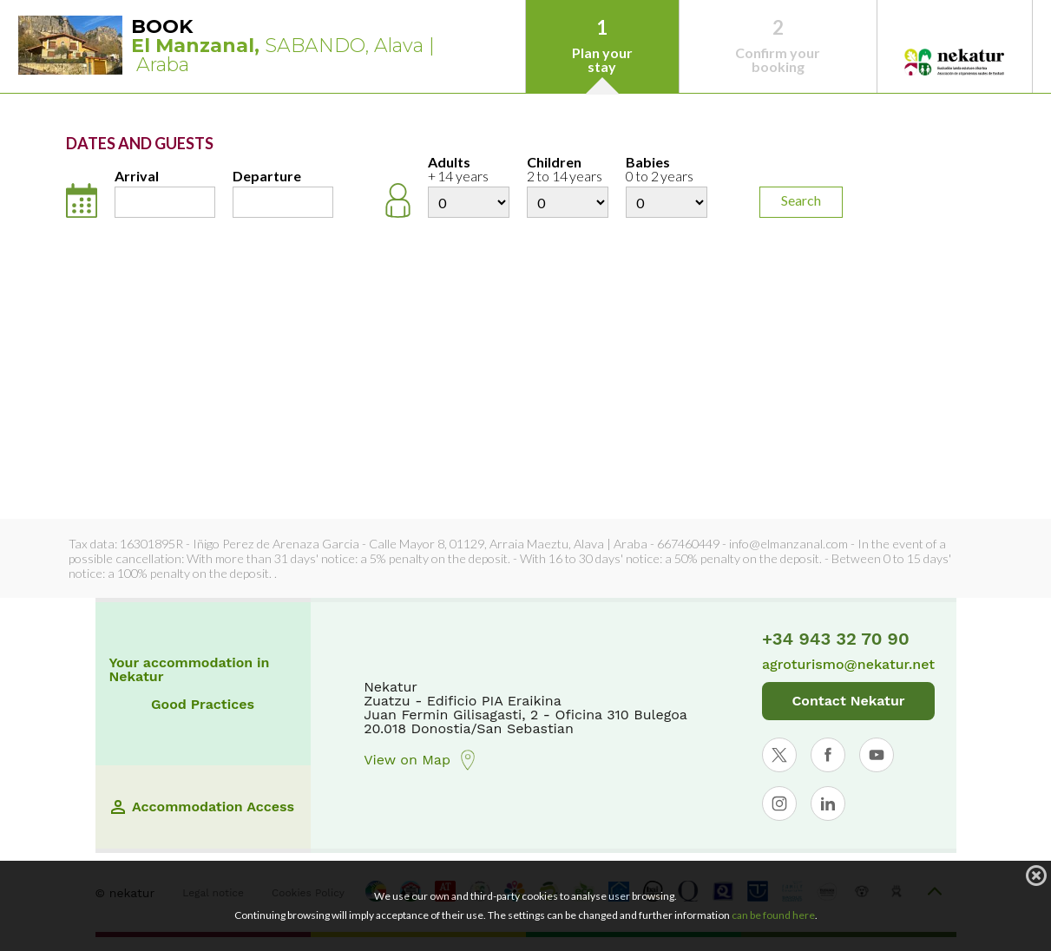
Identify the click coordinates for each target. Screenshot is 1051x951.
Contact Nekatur (848, 700)
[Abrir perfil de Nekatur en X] (779, 755)
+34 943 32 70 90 (836, 638)
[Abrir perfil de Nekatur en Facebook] (828, 755)
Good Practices (202, 705)
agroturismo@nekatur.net (848, 665)
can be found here (773, 914)
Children (567, 169)
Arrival (137, 176)
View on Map (421, 760)
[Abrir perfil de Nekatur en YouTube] (876, 755)
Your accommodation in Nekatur (189, 670)
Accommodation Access (202, 807)
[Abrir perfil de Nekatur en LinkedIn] (828, 803)
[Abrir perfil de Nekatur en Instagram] (779, 803)
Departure (267, 176)
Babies (666, 169)
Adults (468, 169)
